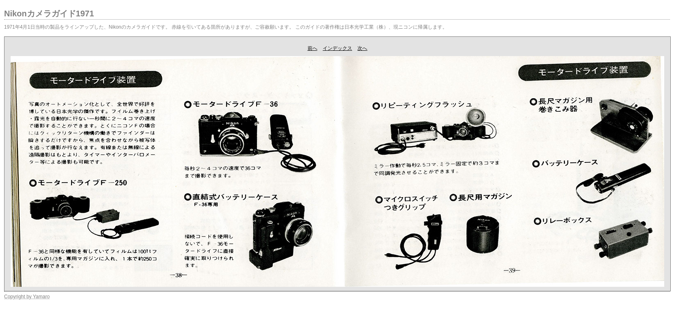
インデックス (337, 48)
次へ (362, 48)
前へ (312, 48)
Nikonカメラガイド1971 (49, 13)
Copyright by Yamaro (27, 296)
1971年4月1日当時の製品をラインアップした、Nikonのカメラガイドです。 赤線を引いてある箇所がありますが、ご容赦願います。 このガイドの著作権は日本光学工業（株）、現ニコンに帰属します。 (225, 27)
